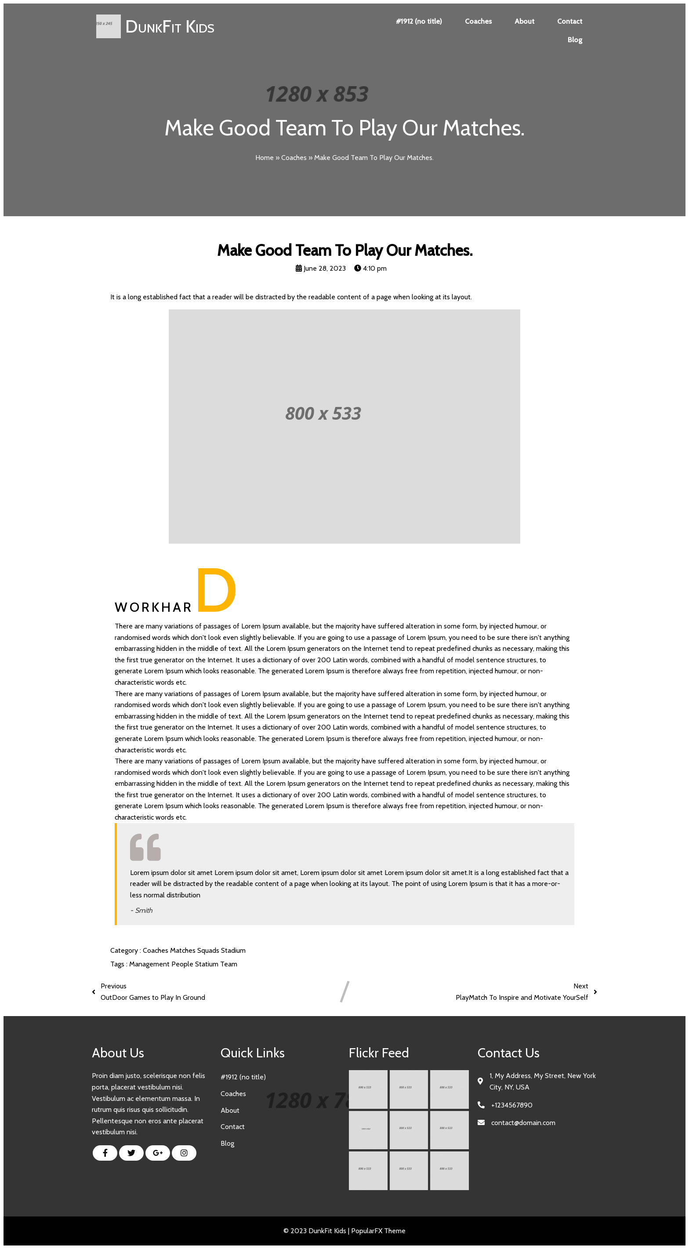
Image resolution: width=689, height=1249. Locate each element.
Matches (183, 950)
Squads (209, 950)
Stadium (233, 950)
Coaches (294, 157)
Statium (207, 964)
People (183, 964)
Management (150, 964)
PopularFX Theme (378, 1231)
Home (264, 157)
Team (228, 964)
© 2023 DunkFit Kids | (317, 1231)
